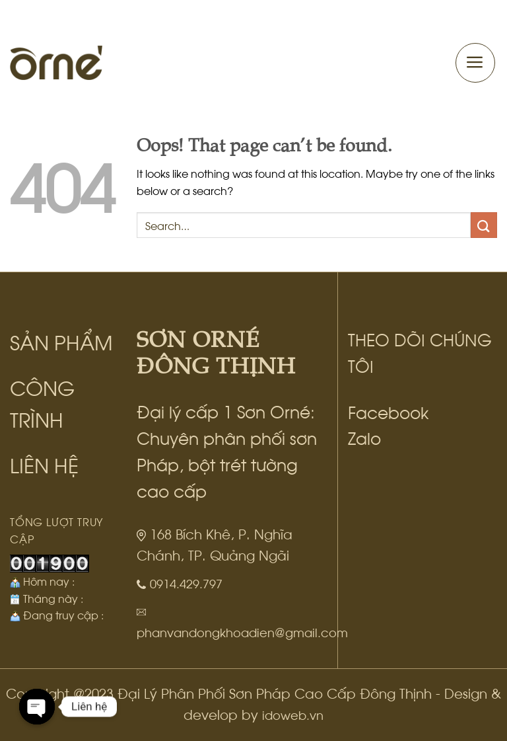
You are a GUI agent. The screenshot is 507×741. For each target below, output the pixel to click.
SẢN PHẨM (61, 341)
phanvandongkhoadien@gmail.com (242, 632)
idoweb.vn (292, 714)
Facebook (388, 411)
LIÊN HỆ (44, 463)
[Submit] (484, 225)
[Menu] (475, 63)
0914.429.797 (186, 583)
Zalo (364, 437)
